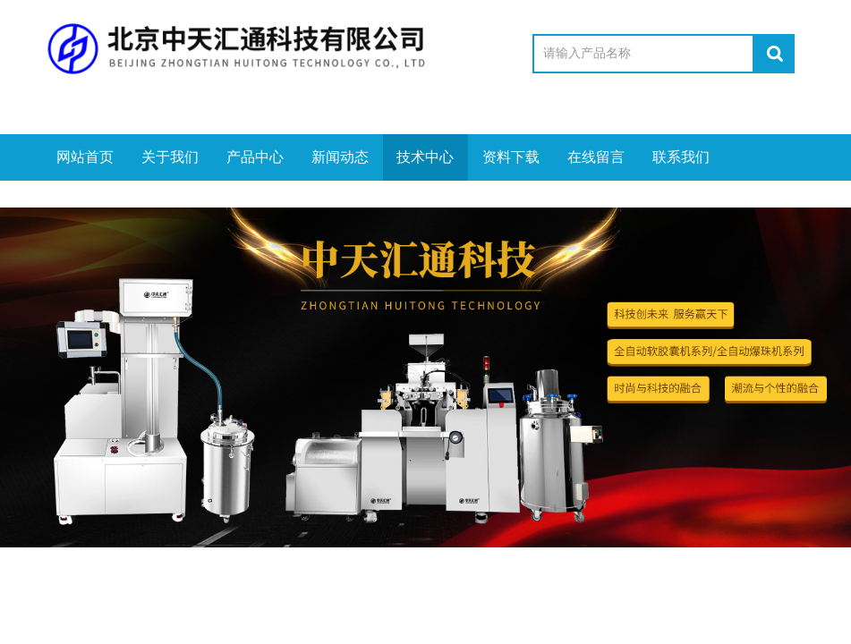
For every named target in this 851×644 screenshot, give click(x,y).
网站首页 (85, 157)
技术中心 (425, 157)
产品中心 (255, 157)
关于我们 (170, 157)
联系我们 (681, 157)
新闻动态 (340, 157)
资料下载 (511, 157)
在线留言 (596, 157)
